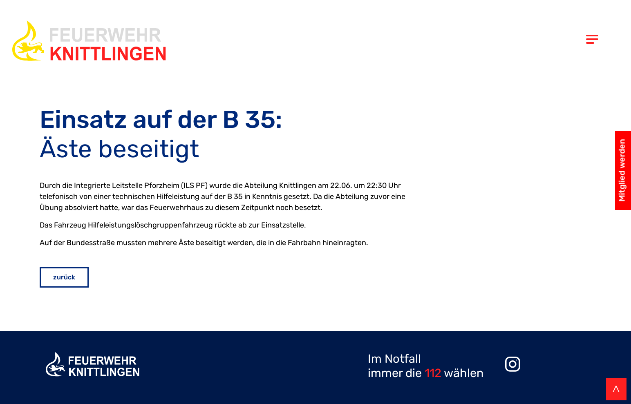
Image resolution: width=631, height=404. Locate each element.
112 (433, 373)
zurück (64, 277)
